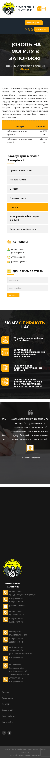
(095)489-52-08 (41, 29)
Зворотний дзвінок (33, 23)
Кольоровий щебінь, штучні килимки (24, 218)
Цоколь (14, 207)
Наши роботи (8, 716)
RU (39, 8)
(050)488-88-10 (16, 678)
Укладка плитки (18, 179)
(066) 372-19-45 (16, 621)
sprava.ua (36, 755)
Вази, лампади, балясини (23, 229)
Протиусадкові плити (21, 170)
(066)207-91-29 (16, 601)
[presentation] (4, 438)
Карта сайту (7, 722)
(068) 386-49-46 (16, 642)
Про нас (5, 692)
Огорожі (14, 188)
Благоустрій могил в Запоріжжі (29, 66)
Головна (7, 66)
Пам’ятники (7, 698)
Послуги (5, 704)
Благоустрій (7, 710)
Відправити (13, 295)
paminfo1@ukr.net (17, 605)
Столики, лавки (18, 198)
